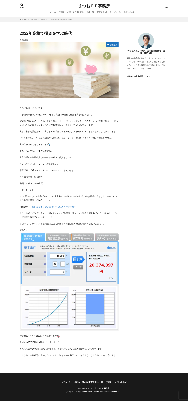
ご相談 (61, 12)
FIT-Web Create (91, 391)
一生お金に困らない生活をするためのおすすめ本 (53, 206)
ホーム (53, 12)
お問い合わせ (129, 12)
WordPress (116, 391)
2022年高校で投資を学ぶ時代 (61, 20)
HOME (24, 20)
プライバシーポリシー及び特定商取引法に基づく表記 (86, 382)
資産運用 (44, 20)
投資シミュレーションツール (109, 12)
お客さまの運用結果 (75, 12)
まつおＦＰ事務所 (94, 6)
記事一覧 (90, 12)
